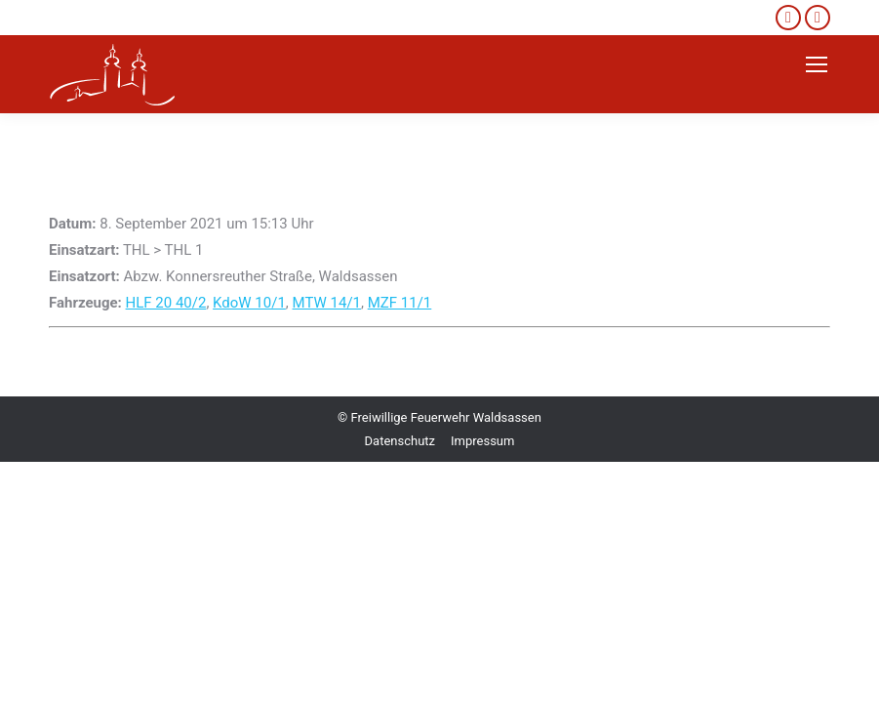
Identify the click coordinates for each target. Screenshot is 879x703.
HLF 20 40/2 (166, 302)
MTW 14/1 (327, 302)
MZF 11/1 (400, 302)
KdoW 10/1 (249, 302)
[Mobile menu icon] (816, 64)
